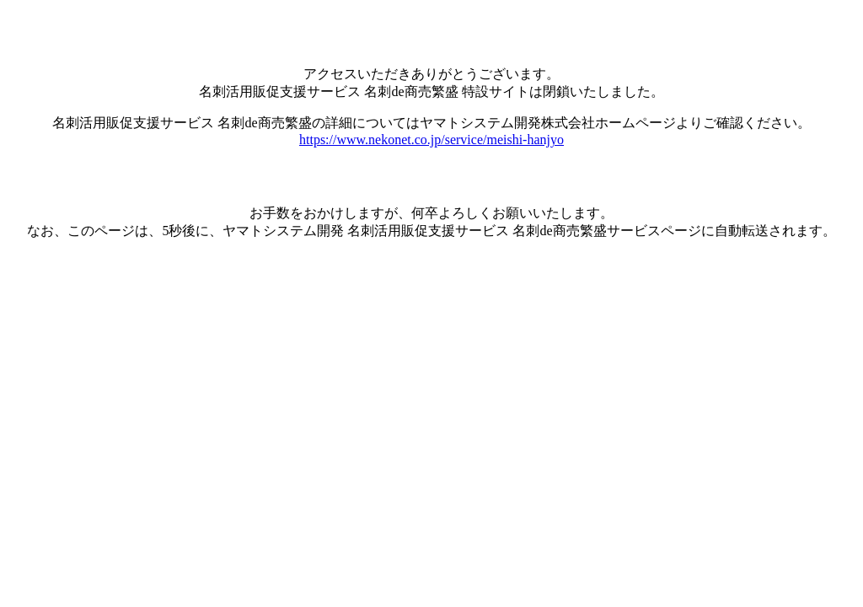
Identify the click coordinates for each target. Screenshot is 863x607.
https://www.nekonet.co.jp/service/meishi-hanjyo (431, 139)
